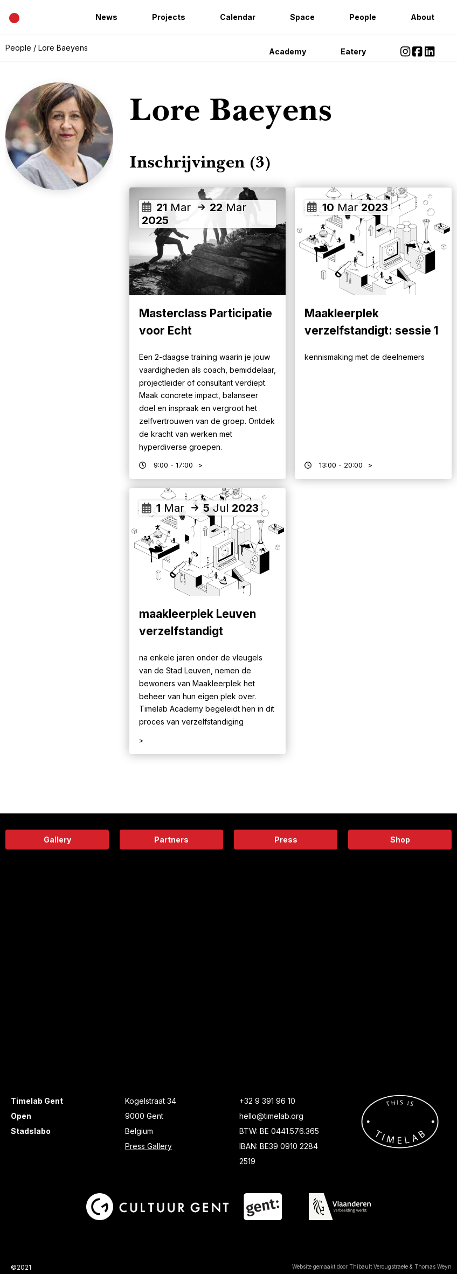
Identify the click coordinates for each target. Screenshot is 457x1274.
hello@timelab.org (271, 1115)
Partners (171, 839)
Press (285, 839)
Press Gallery (148, 1146)
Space (302, 17)
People (362, 17)
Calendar (237, 17)
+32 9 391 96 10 (267, 1100)
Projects (168, 17)
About (422, 17)
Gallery (57, 839)
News (106, 17)
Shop (400, 839)
